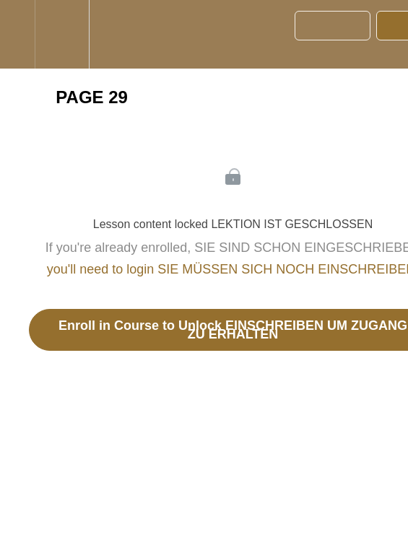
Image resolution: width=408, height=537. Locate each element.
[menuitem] (62, 34)
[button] (17, 34)
